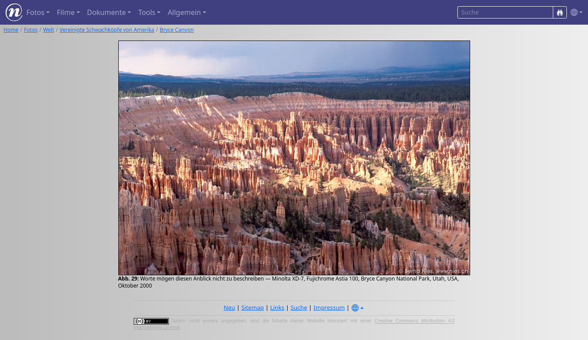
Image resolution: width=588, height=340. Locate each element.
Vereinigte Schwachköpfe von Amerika (107, 29)
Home (11, 29)
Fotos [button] (35, 12)
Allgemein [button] (184, 12)
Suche (299, 307)
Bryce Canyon (177, 29)
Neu (229, 307)
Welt (48, 29)
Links (277, 307)
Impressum (329, 307)
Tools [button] (146, 12)
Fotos (31, 29)
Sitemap (252, 307)
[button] (575, 12)
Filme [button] (66, 12)
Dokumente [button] (106, 12)
